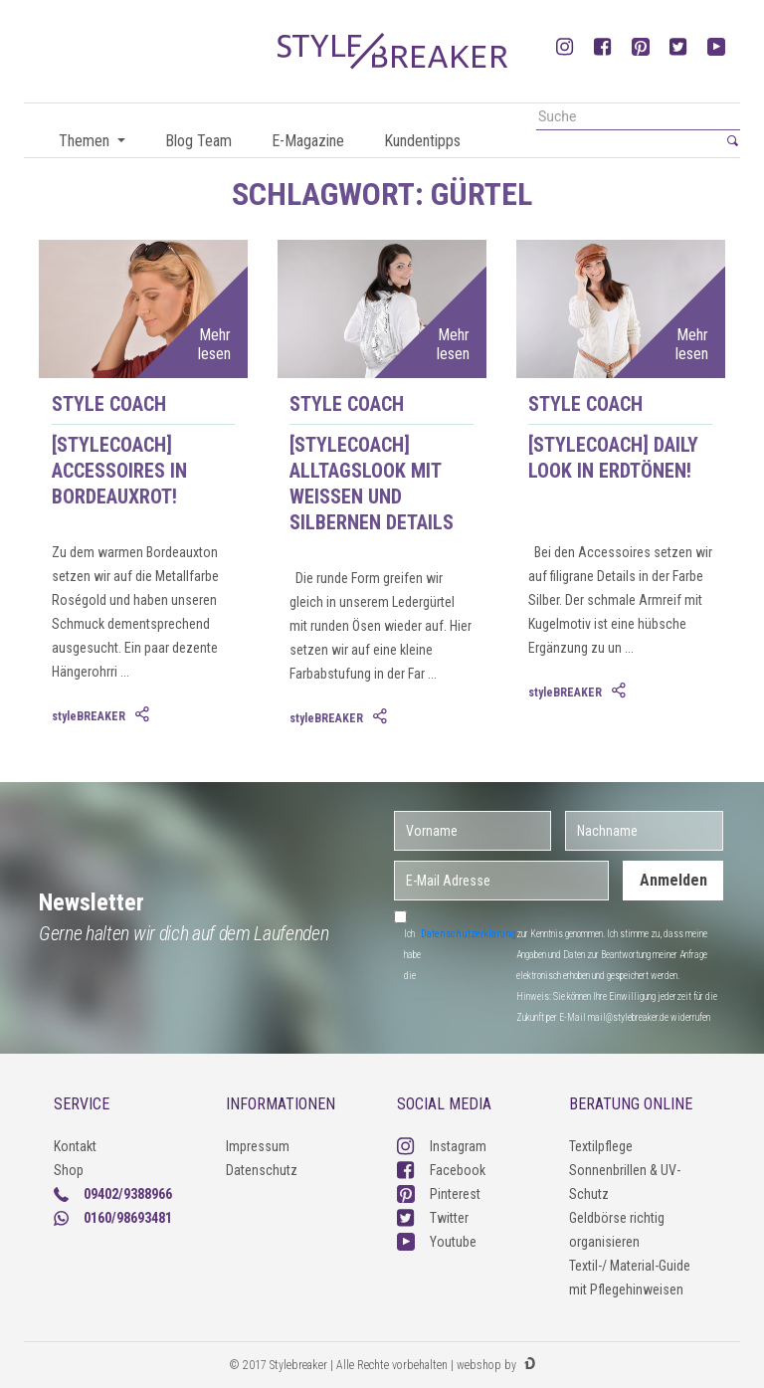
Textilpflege (601, 1146)
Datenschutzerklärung (468, 933)
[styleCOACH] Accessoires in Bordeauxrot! (119, 470)
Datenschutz (261, 1170)
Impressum (257, 1146)
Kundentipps (422, 140)
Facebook (441, 1170)
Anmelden (673, 880)
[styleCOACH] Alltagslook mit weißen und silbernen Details (371, 483)
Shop (69, 1170)
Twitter (433, 1218)
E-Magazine (308, 140)
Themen (86, 140)
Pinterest (438, 1194)
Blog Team (198, 140)
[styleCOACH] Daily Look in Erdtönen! (613, 458)
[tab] (144, 715)
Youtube (437, 1242)
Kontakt (75, 1146)
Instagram (441, 1146)
